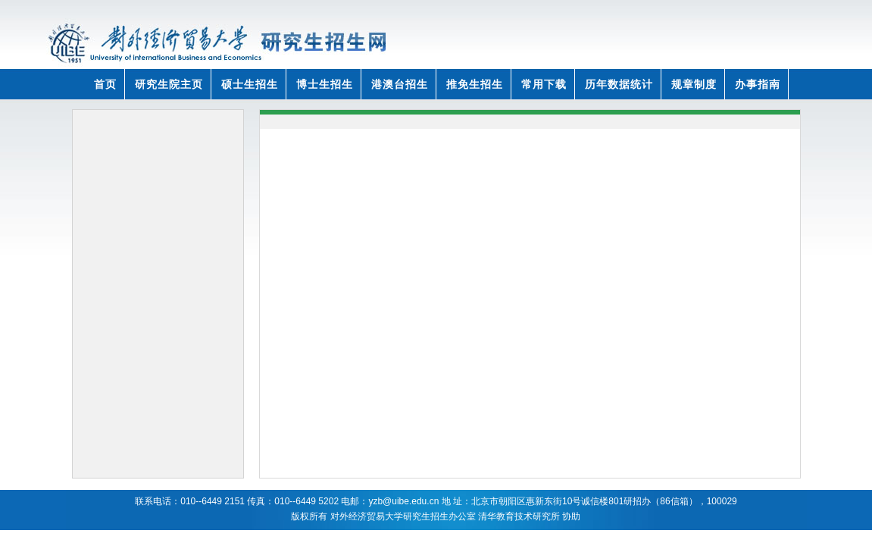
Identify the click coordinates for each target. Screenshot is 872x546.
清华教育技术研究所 (519, 516)
